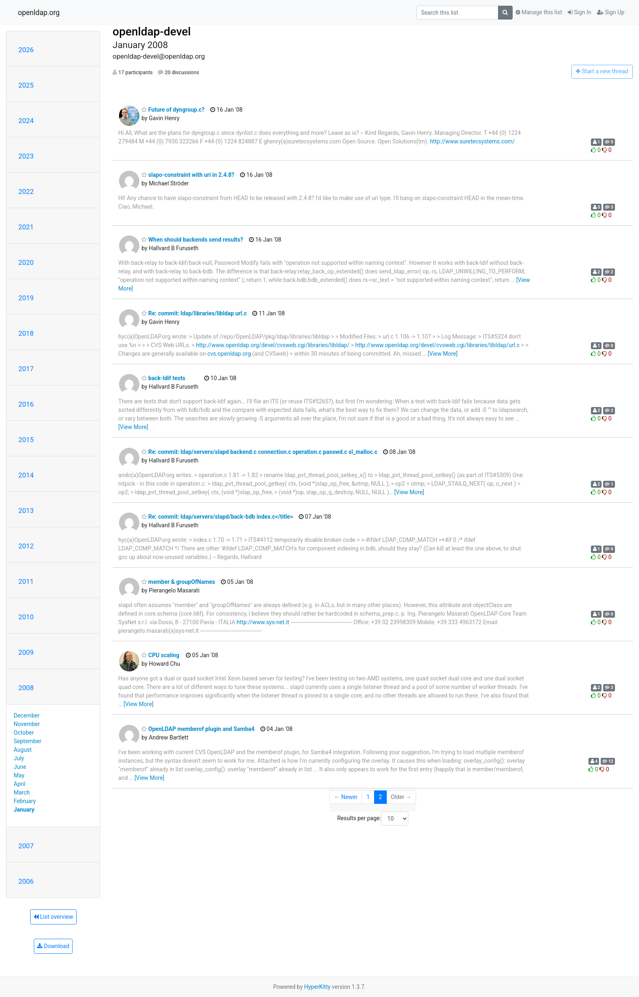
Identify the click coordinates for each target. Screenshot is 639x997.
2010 (26, 617)
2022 (26, 191)
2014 (26, 475)
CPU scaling (160, 655)
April (20, 784)
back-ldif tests (163, 378)
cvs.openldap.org (229, 353)
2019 (26, 298)
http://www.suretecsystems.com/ (472, 141)
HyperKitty (317, 987)
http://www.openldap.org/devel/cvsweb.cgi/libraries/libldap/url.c (437, 345)
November (27, 724)
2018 (26, 333)
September (28, 741)
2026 (26, 50)
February (25, 801)
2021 (26, 227)
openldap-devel (151, 31)
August (23, 749)
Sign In (579, 12)
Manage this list (539, 12)
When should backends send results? (192, 239)
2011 (26, 581)
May (19, 775)
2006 (26, 881)
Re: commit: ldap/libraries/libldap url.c (194, 313)
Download (53, 946)
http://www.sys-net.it (263, 622)
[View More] (443, 353)
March (22, 792)
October (24, 732)
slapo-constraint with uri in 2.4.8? (187, 175)
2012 (26, 546)
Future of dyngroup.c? (173, 109)
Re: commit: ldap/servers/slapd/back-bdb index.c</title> (217, 516)
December (27, 715)
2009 (26, 652)
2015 (26, 440)
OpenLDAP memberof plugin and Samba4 (197, 729)
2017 (26, 369)
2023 (26, 156)
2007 (26, 846)
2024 (26, 121)
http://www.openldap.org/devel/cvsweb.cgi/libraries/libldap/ (273, 345)
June (20, 767)
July (19, 758)
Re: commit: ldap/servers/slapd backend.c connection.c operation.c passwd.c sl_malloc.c (259, 452)
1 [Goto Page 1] (368, 797)
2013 (26, 510)
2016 (26, 404)
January (24, 809)
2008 (26, 688)
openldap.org (38, 13)
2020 (26, 262)
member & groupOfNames (178, 582)
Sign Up (610, 12)
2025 (26, 85)
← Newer (346, 797)
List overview (53, 916)
